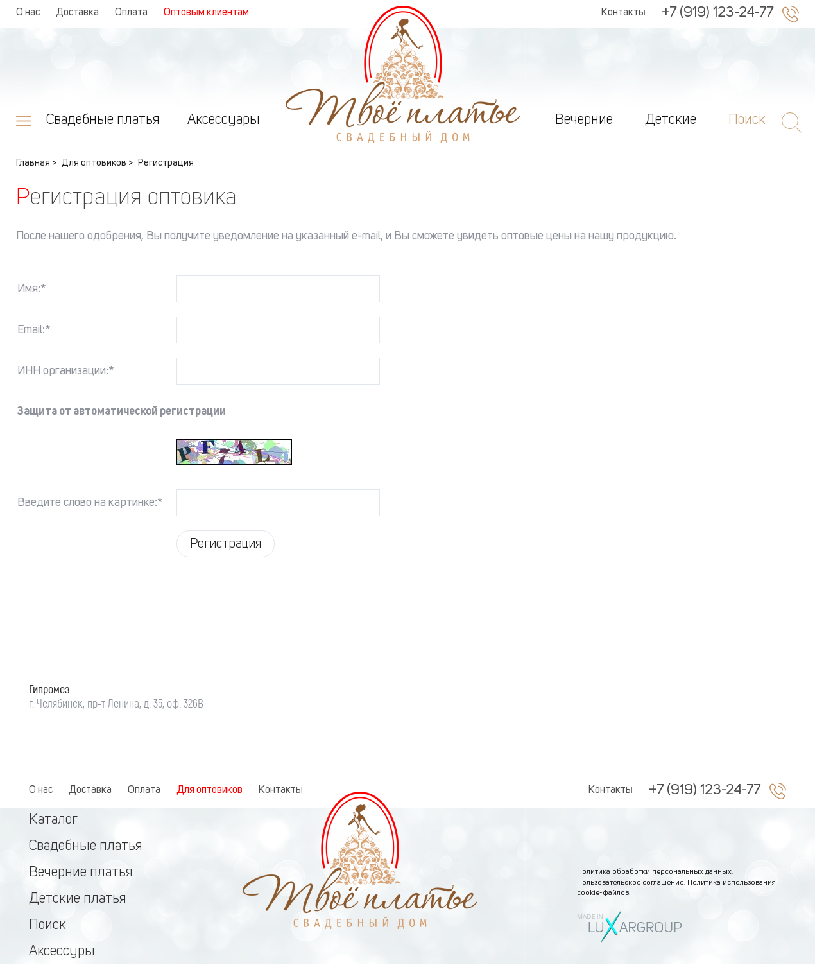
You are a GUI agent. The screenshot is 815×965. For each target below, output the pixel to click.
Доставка (77, 13)
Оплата (131, 13)
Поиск (47, 925)
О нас (28, 13)
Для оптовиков (209, 790)
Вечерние (584, 120)
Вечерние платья (81, 872)
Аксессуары (223, 120)
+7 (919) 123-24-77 (717, 13)
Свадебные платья (103, 120)
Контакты (623, 13)
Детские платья (77, 899)
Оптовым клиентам (206, 13)
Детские (670, 120)
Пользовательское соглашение (630, 883)
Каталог (53, 820)
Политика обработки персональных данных (654, 872)
